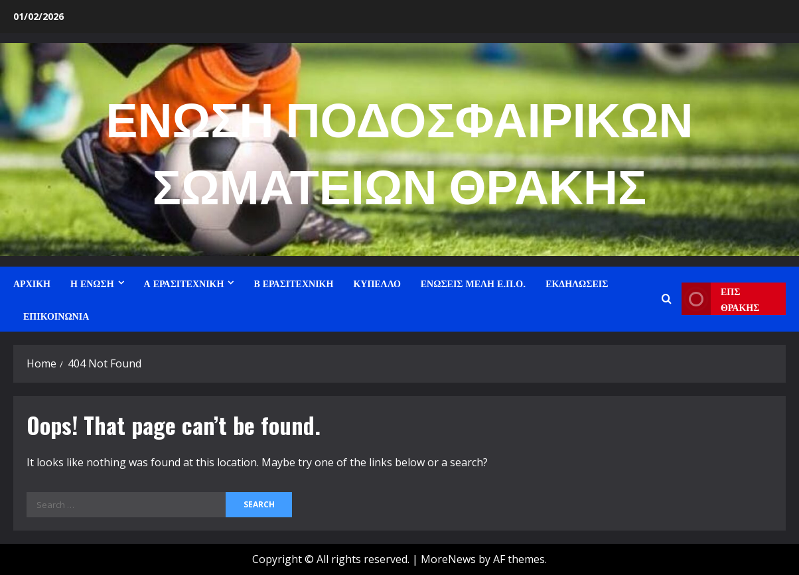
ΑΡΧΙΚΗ (31, 283)
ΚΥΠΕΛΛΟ (376, 283)
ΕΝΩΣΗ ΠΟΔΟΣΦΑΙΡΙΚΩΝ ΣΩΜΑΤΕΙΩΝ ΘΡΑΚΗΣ (399, 149)
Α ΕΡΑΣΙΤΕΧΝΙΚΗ (184, 283)
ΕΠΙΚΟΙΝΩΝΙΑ (56, 315)
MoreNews (448, 559)
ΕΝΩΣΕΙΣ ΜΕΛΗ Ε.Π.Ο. (473, 283)
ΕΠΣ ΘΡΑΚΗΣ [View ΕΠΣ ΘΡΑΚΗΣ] (721, 299)
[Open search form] (667, 299)
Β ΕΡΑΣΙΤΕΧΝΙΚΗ (293, 283)
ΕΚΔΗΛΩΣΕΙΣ (576, 283)
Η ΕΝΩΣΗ (92, 283)
